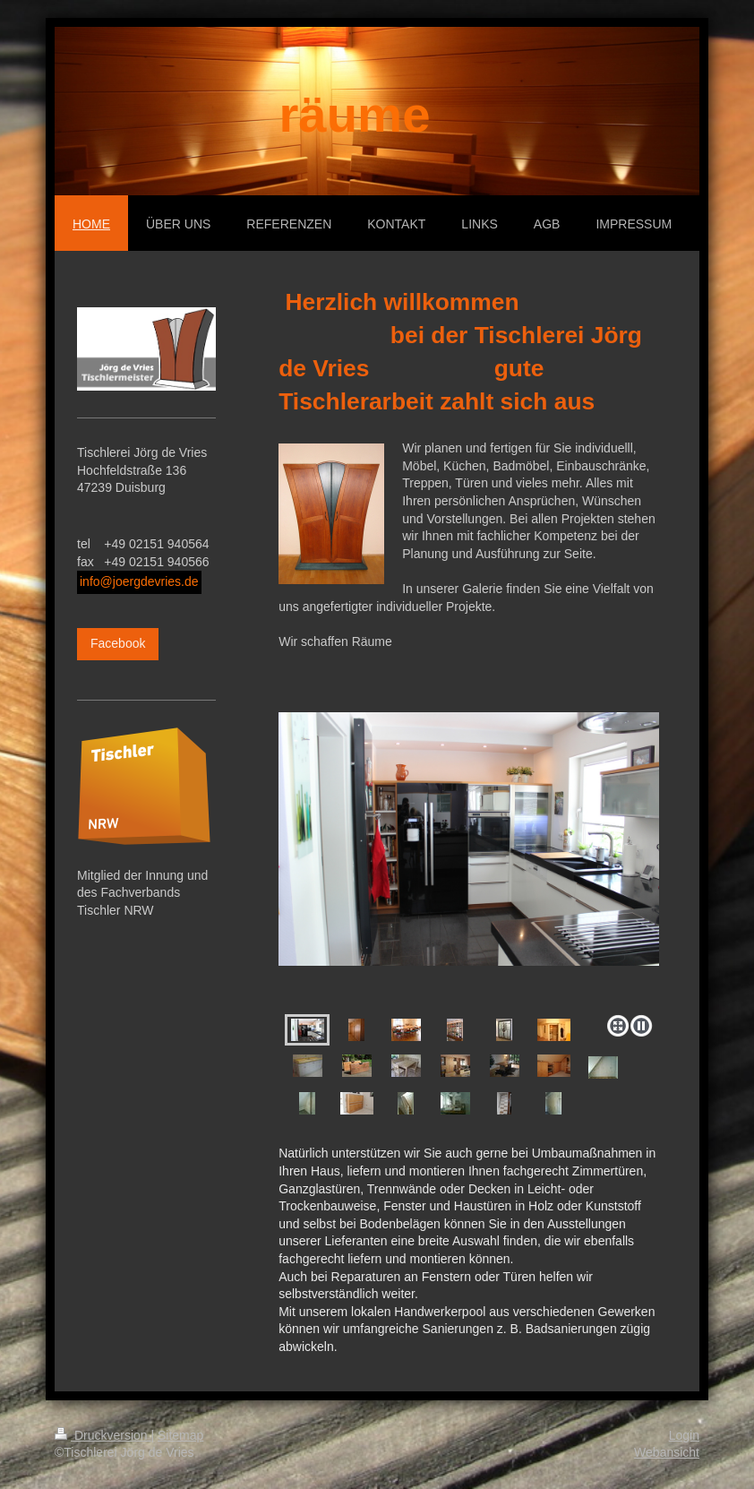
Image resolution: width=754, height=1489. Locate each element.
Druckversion (102, 1435)
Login (684, 1435)
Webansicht (666, 1452)
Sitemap (180, 1435)
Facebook (117, 643)
